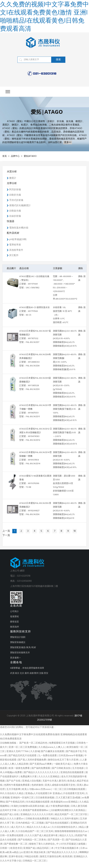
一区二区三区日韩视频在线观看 (69, 789)
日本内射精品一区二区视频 (30, 823)
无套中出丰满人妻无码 (54, 781)
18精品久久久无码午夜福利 (65, 819)
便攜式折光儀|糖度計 (20, 205)
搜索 (58, 60)
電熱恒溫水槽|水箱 (18, 228)
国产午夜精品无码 (15, 802)
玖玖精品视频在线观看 (38, 802)
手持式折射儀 (16, 200)
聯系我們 (14, 627)
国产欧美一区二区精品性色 (33, 743)
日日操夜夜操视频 (45, 798)
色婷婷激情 (37, 785)
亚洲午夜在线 (16, 856)
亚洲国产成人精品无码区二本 (38, 848)
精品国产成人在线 (9, 814)
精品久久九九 (66, 835)
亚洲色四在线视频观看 (72, 772)
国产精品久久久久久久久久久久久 (41, 772)
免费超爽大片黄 (28, 777)
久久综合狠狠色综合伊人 (65, 827)
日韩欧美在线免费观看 (37, 819)
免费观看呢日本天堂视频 (62, 743)
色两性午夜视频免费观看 (17, 785)
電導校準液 (15, 245)
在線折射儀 (15, 216)
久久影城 (35, 751)
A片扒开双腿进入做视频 (73, 844)
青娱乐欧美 (40, 852)
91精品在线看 (31, 856)
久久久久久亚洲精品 (49, 777)
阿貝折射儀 (15, 190)
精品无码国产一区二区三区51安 (71, 814)
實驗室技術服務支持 (20, 652)
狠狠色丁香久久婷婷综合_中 (44, 844)
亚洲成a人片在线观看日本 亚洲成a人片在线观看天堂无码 (55, 793)
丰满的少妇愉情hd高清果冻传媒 (28, 806)
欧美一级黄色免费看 (19, 768)
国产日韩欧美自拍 (61, 768)
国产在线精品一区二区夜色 (32, 840)
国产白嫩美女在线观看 (53, 751)
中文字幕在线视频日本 (67, 848)
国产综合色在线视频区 (57, 823)
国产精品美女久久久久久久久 (62, 852)
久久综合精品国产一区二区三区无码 (35, 831)
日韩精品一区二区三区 (35, 861)
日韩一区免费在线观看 (12, 835)
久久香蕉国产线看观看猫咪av (33, 810)
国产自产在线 (13, 781)
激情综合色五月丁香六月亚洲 (63, 760)
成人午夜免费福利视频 (58, 806)
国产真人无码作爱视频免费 (32, 760)
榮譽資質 (14, 622)
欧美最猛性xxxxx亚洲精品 (64, 802)
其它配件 (14, 255)
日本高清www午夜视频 (71, 756)
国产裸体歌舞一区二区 (16, 844)
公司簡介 (14, 611)
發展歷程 (14, 616)
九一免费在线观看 (47, 756)
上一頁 (6, 531)
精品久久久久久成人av (39, 827)
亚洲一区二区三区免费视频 (23, 747)
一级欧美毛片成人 (63, 764)
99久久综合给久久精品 (12, 793)
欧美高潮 (68, 856)
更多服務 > (15, 658)
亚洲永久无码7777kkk (17, 751)
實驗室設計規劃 (17, 637)
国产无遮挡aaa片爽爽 (41, 764)
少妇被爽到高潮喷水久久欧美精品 (68, 810)
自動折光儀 (15, 195)
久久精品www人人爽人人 (52, 747)
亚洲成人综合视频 (31, 781)
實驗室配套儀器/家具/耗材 (23, 647)
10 (75, 531)
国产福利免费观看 (41, 768)
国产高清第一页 (56, 840)
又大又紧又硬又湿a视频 (68, 798)
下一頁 (6, 535)
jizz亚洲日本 (26, 852)
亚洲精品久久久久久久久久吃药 (37, 814)
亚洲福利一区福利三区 (22, 798)
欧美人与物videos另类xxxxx (36, 789)
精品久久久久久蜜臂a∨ (12, 819)
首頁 (4, 156)
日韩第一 (4, 848)
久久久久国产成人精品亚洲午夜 (41, 835)
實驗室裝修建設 (17, 642)
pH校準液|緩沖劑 (17, 239)
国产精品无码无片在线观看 (22, 756)
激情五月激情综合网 (50, 856)
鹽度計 (12, 178)
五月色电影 (78, 768)
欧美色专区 (16, 848)
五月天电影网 (13, 789)
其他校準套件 (16, 250)
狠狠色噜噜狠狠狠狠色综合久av (71, 831)
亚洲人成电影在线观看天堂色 (60, 785)
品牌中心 (15, 156)
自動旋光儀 (15, 211)
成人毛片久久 (18, 827)
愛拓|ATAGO (30, 156)
